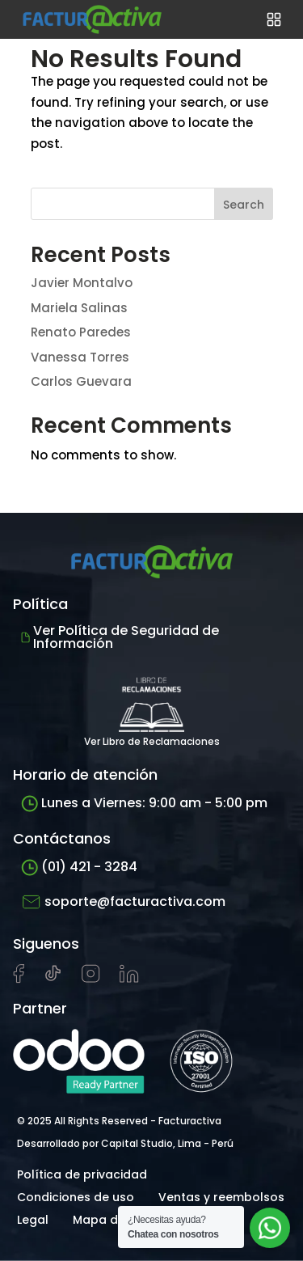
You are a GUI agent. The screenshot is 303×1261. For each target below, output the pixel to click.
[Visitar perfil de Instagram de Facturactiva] (91, 979)
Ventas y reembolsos (221, 1197)
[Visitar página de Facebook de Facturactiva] (18, 979)
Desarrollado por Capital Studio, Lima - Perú (125, 1143)
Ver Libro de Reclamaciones (152, 707)
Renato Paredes (81, 332)
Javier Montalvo (82, 282)
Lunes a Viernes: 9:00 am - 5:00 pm (144, 802)
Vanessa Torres (80, 357)
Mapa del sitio (114, 1220)
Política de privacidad (82, 1174)
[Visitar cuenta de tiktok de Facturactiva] (53, 979)
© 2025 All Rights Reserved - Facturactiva (119, 1121)
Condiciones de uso (75, 1197)
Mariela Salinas (79, 307)
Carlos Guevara (81, 381)
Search (243, 205)
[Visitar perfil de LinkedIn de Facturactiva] (129, 979)
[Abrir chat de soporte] (270, 1228)
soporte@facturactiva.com (123, 902)
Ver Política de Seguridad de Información (120, 637)
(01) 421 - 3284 (79, 866)
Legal (32, 1220)
